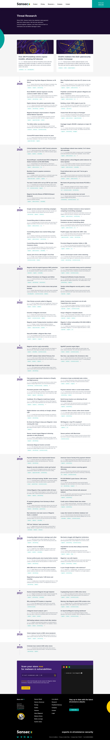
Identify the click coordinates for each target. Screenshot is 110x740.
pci (28, 188)
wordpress (61, 67)
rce (25, 69)
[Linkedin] (25, 737)
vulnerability (39, 153)
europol (62, 260)
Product (35, 4)
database (46, 293)
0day (72, 554)
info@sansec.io (20, 709)
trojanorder (30, 272)
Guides (36, 707)
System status (38, 721)
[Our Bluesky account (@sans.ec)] (18, 737)
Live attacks (55, 699)
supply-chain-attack (36, 120)
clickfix (65, 67)
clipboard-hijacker (71, 67)
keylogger (75, 131)
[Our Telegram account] (21, 737)
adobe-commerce (74, 87)
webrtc (41, 99)
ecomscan (63, 108)
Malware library (38, 716)
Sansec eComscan (39, 702)
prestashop (21, 69)
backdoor (34, 153)
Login (53, 713)
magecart (29, 87)
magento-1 (34, 339)
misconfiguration (31, 69)
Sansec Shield (38, 699)
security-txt (30, 129)
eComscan (24, 681)
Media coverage (38, 719)
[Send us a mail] (28, 737)
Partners (36, 710)
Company (59, 4)
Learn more (25, 688)
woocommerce (42, 282)
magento (34, 87)
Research (54, 702)
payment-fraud (34, 484)
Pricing (43, 4)
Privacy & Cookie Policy (64, 737)
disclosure (35, 129)
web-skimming (40, 87)
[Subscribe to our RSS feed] (31, 737)
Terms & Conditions (53, 737)
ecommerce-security (42, 129)
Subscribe (74, 709)
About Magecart (38, 713)
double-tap (42, 214)
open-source (69, 108)
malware (42, 120)
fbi (61, 474)
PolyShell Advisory (57, 704)
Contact (68, 4)
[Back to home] (23, 4)
